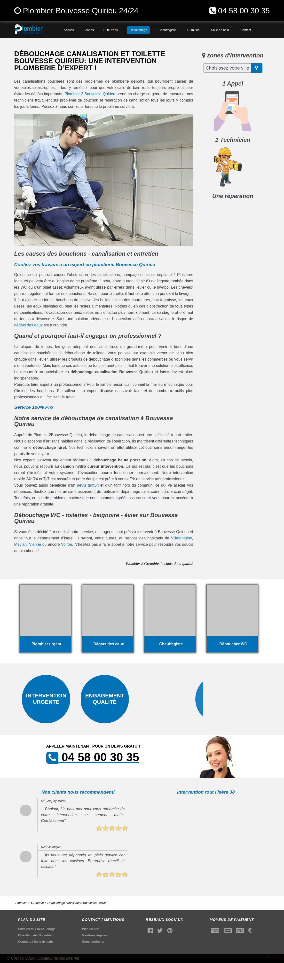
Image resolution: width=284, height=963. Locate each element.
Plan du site (90, 929)
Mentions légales (94, 935)
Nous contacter (93, 941)
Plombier (46, 935)
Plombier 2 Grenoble (29, 903)
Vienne (35, 544)
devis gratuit (88, 485)
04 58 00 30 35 (244, 10)
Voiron (66, 544)
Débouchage (46, 929)
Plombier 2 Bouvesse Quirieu (89, 94)
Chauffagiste (27, 935)
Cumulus (24, 941)
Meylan (20, 544)
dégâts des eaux (28, 325)
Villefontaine (181, 538)
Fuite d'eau (26, 929)
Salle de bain (43, 941)
